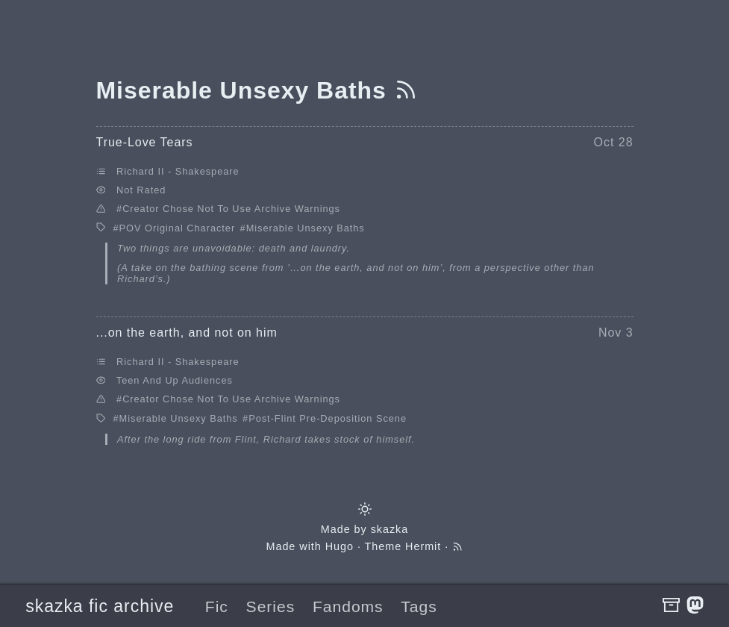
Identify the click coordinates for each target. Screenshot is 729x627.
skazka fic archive (99, 606)
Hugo (339, 546)
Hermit (423, 546)
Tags (419, 606)
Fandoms (348, 606)
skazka (390, 529)
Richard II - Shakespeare (178, 171)
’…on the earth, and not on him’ (364, 267)
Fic (216, 606)
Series (270, 606)
